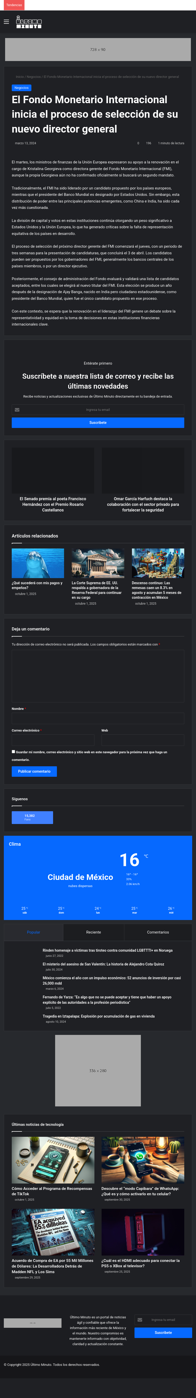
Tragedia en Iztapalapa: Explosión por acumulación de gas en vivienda (100, 1017)
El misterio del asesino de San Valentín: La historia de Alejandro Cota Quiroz (104, 965)
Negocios (34, 77)
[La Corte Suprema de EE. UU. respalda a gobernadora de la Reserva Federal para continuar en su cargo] (98, 563)
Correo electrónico (27, 730)
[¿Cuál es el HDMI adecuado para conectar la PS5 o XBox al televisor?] (143, 1244)
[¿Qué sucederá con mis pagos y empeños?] (38, 563)
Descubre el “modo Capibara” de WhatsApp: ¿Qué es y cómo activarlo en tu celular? (138, 1198)
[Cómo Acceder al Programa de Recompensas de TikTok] (53, 1162)
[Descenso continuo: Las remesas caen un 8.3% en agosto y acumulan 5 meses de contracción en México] (158, 563)
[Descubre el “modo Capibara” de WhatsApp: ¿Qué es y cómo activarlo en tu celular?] (143, 1162)
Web (105, 730)
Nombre (19, 709)
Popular (33, 932)
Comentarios (158, 932)
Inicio (18, 77)
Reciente (93, 932)
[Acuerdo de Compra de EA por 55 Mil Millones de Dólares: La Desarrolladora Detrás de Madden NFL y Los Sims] (53, 1244)
